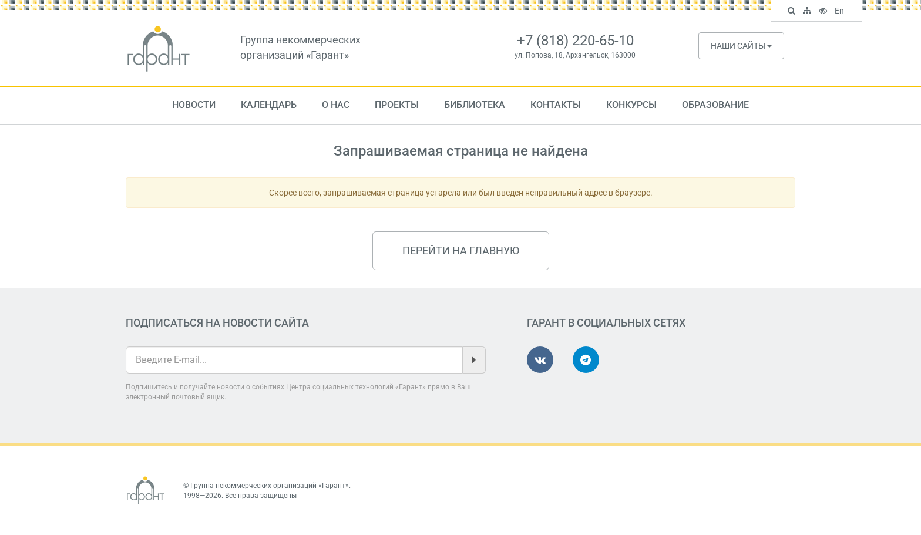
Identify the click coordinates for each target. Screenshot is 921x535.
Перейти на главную (460, 250)
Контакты (555, 104)
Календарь (269, 104)
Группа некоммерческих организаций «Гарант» (269, 486)
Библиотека (474, 104)
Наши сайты (741, 46)
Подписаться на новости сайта (217, 323)
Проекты (397, 104)
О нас (335, 104)
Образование (715, 104)
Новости (194, 104)
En (841, 11)
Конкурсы (631, 104)
